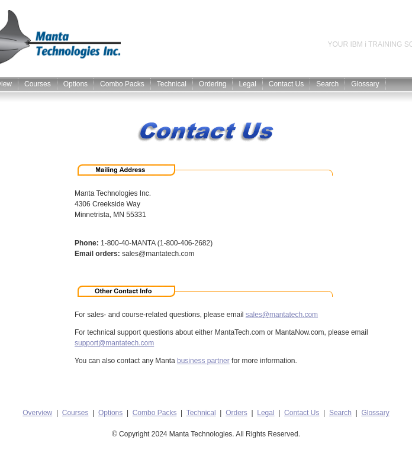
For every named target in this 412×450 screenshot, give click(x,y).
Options (75, 84)
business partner (203, 361)
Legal (247, 84)
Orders (236, 413)
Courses (37, 84)
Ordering (213, 84)
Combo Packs (122, 84)
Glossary (365, 84)
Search (327, 84)
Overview (37, 413)
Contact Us (286, 84)
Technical (171, 84)
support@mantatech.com (114, 343)
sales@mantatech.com (282, 314)
